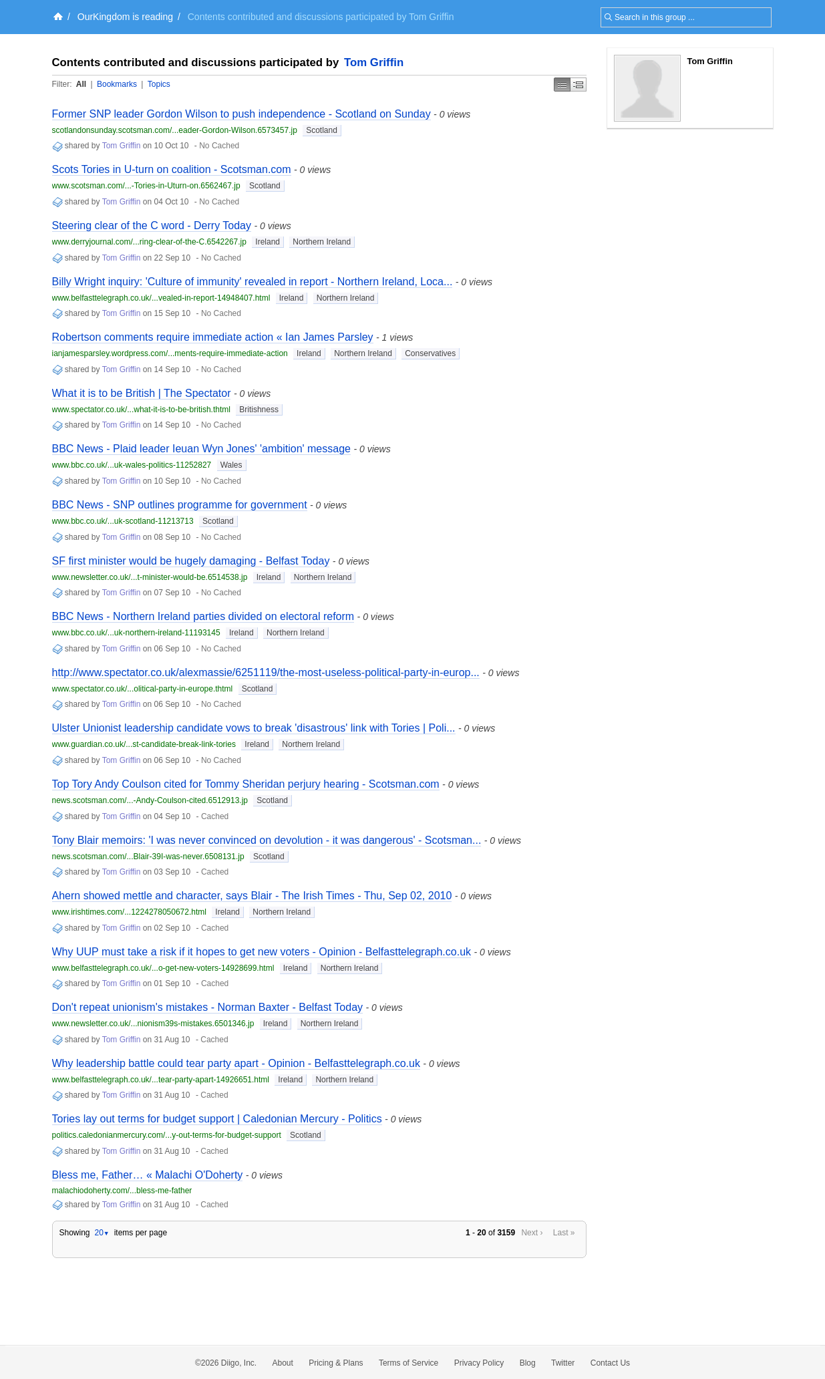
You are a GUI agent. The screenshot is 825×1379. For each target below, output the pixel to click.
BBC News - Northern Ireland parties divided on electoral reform (203, 616)
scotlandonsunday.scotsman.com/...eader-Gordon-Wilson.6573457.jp (174, 130)
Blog (528, 1363)
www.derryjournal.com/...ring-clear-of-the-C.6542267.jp (149, 242)
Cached (214, 816)
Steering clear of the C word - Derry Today (152, 225)
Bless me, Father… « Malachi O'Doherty (147, 1175)
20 (101, 1232)
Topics (159, 84)
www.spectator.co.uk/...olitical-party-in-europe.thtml (142, 689)
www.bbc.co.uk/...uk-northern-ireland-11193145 (136, 632)
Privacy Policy (479, 1363)
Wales (231, 465)
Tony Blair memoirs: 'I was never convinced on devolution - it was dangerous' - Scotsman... (267, 840)
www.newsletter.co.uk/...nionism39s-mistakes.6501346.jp (153, 1023)
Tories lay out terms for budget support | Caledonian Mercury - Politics (217, 1118)
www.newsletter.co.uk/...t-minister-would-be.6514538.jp (150, 577)
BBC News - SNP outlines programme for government (179, 504)
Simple (562, 85)
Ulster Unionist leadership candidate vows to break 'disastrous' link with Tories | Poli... (254, 728)
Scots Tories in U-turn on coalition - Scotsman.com (171, 169)
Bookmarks (117, 84)
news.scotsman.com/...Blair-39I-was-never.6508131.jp (148, 856)
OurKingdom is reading (125, 16)
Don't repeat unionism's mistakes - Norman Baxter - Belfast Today (207, 1007)
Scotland (321, 130)
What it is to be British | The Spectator (141, 393)
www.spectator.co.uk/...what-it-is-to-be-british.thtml (141, 409)
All (81, 84)
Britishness (259, 409)
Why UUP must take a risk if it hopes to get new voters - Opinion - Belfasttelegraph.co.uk (262, 951)
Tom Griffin (373, 62)
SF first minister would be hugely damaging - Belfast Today (191, 561)
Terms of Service (408, 1363)
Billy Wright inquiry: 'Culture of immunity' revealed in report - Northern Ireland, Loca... (252, 281)
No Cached (219, 145)
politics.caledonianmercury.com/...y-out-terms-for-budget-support (166, 1135)
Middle (578, 85)
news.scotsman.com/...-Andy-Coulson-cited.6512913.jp (150, 800)
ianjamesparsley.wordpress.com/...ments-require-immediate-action (170, 353)
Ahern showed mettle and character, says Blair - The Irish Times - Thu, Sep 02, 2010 (252, 895)
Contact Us (610, 1363)
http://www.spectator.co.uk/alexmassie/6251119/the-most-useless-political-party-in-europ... (266, 672)
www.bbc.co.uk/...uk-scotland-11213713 (123, 521)
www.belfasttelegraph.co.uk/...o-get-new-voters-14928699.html (163, 968)
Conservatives (430, 353)
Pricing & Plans (336, 1363)
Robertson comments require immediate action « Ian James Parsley (212, 337)
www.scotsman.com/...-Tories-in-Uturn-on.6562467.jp (146, 185)
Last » (564, 1232)
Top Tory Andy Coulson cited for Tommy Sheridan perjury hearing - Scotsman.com (246, 784)
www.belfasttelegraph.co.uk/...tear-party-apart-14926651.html (161, 1079)
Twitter (562, 1363)
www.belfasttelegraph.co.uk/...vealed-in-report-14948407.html (161, 298)
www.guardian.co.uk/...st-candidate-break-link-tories (144, 744)
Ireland (267, 242)
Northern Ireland (322, 242)
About (283, 1363)
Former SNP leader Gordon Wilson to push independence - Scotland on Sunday (241, 114)
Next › (531, 1232)
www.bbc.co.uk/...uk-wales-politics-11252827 (132, 465)
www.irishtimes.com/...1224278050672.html (129, 912)
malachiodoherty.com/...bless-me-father (122, 1190)
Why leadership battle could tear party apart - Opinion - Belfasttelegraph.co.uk (236, 1063)
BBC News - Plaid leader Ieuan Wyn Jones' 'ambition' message (201, 448)
